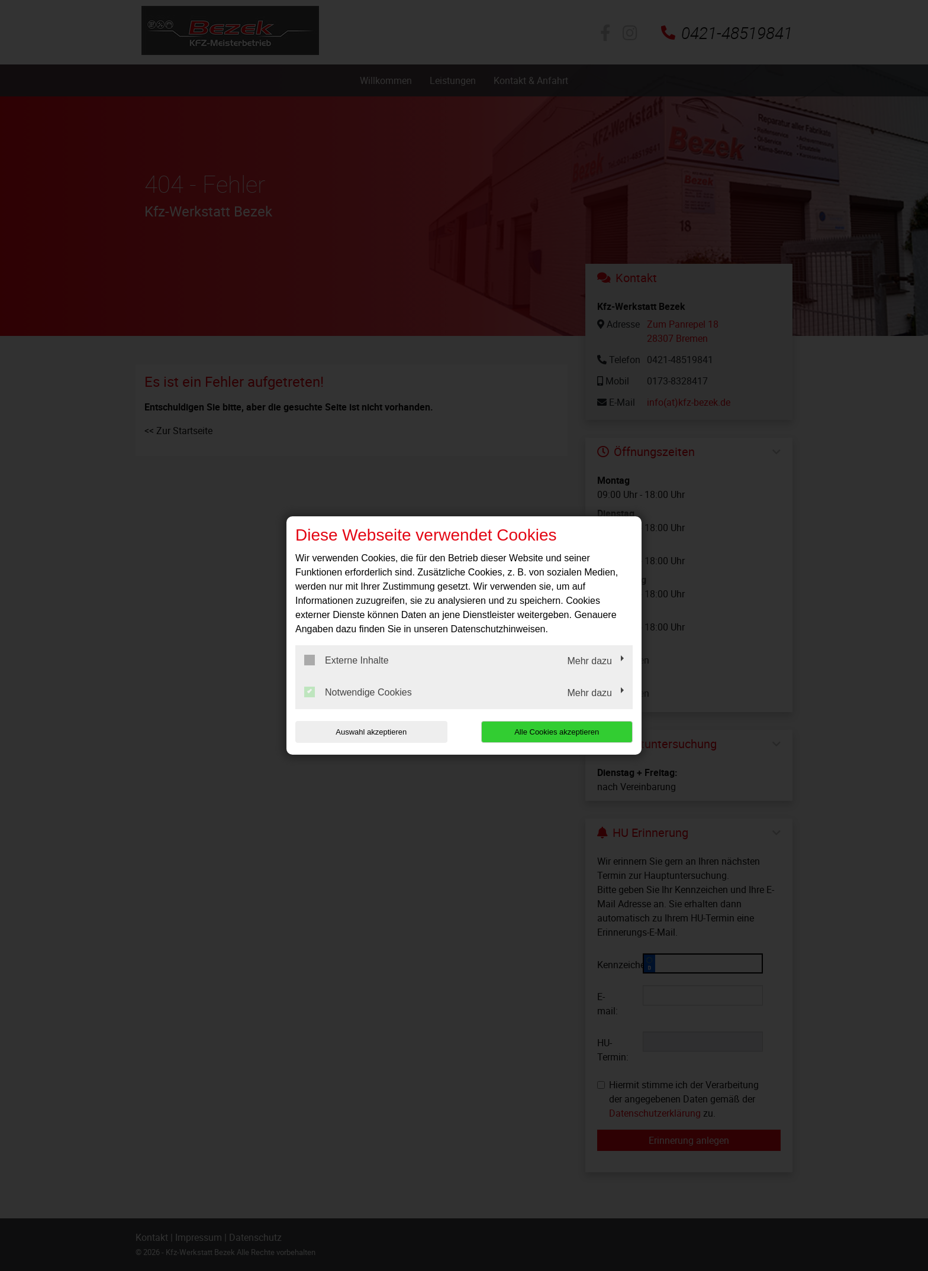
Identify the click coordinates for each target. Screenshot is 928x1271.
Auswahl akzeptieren (371, 731)
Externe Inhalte (346, 660)
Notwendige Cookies (358, 692)
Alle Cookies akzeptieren (556, 731)
